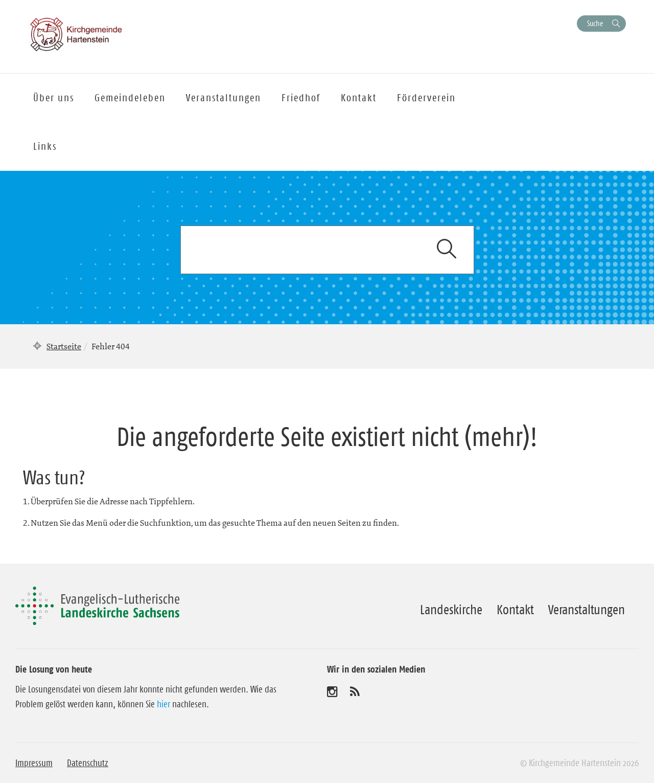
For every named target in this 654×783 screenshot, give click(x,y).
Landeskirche (451, 609)
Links (45, 146)
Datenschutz (87, 763)
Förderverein (426, 98)
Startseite (63, 346)
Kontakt (515, 609)
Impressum (34, 763)
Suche (595, 23)
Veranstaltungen (586, 609)
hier (163, 704)
